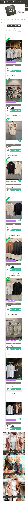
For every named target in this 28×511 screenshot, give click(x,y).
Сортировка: (13, 28)
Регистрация (25, 2)
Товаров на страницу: (11, 30)
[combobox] (19, 30)
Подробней (17, 71)
